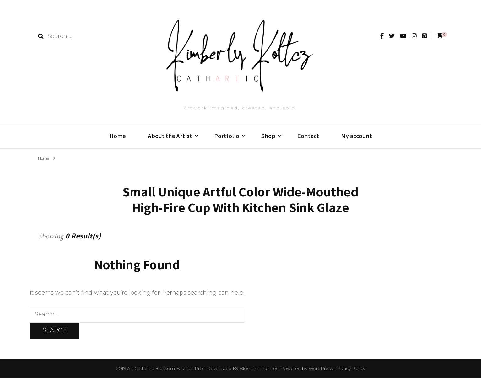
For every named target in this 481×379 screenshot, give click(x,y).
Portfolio (226, 136)
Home (117, 136)
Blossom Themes (259, 369)
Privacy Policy (350, 369)
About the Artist (170, 136)
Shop (268, 136)
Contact (308, 136)
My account (356, 136)
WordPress (321, 369)
